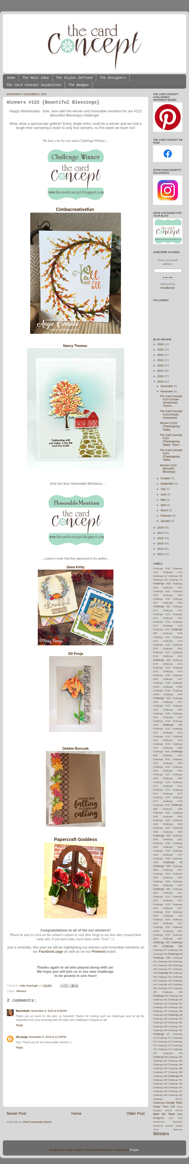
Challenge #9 (175, 1076)
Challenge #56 (175, 1007)
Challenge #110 (172, 572)
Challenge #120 (172, 633)
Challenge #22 (172, 916)
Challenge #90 (160, 1080)
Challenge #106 (161, 568)
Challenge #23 (161, 942)
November (167, 391)
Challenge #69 (175, 1030)
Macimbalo (23, 1010)
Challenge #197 (172, 855)
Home (11, 78)
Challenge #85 (160, 1068)
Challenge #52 (175, 999)
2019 (160, 381)
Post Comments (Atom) (37, 1121)
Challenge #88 (175, 1072)
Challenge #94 (160, 1087)
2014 (160, 548)
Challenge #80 (175, 1057)
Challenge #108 (172, 603)
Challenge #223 (161, 927)
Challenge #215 (161, 904)
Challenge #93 (175, 1084)
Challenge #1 (175, 580)
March (165, 510)
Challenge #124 (161, 645)
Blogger (134, 1149)
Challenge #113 (161, 614)
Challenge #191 (172, 839)
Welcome (177, 1129)
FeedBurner (168, 287)
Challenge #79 (172, 1053)
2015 (160, 543)
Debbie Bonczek (75, 748)
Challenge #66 (160, 1026)
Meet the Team (164, 1114)
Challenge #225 (161, 935)
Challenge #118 (172, 626)
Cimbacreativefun (75, 209)
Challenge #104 (172, 595)
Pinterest (99, 951)
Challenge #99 (175, 1095)
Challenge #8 (160, 1056)
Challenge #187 (161, 828)
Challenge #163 (172, 763)
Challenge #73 (165, 1042)
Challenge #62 (175, 1019)
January (166, 520)
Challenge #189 (172, 832)
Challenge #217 (172, 908)
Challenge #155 (172, 740)
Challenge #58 (175, 1011)
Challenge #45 (165, 984)
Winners (21, 991)
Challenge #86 (175, 1068)
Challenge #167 (161, 774)
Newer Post (16, 1113)
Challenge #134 (172, 671)
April (164, 505)
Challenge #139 (172, 694)
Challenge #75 (165, 1045)
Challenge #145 (161, 713)
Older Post (136, 1113)
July (163, 488)
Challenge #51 (160, 999)
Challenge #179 (161, 805)
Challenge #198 (161, 858)
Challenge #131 (172, 664)
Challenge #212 (161, 896)
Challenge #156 (161, 744)
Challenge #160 (172, 755)
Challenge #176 (161, 797)
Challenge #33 (165, 961)
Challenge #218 (161, 912)
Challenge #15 (172, 724)
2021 (160, 370)
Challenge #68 (160, 1030)
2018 (160, 527)
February (166, 515)
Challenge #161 (161, 759)
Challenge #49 (172, 992)
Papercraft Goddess (75, 839)
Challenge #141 (172, 702)
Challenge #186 (172, 824)
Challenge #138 (161, 683)
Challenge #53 (160, 1003)
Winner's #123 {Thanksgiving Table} (170, 426)
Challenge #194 (172, 847)
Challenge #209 (172, 885)
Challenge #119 (161, 629)
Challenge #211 (172, 893)
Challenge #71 (165, 1038)
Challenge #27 (160, 950)
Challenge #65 (175, 1022)
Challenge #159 (161, 751)
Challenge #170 (161, 782)
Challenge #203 (161, 874)
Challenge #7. (161, 1034)
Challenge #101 (172, 587)
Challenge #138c (162, 690)
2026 (160, 344)
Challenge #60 (160, 1019)
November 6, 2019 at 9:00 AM (49, 1010)
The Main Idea (35, 78)
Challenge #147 (172, 717)
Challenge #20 (161, 866)
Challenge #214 (172, 900)
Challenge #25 (172, 946)
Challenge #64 (160, 1022)
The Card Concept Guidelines (33, 85)
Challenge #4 (164, 972)
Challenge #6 (175, 1014)
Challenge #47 (165, 988)
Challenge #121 (161, 637)
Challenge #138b (172, 687)
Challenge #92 (160, 1084)
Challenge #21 (161, 889)
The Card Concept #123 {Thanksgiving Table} (171, 455)
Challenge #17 (160, 576)
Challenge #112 (172, 610)
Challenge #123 (172, 641)
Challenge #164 (161, 767)
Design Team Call (164, 1106)
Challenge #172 (172, 786)
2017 (160, 532)
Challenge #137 (172, 679)
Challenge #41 (165, 977)
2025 (160, 349)
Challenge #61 (160, 580)
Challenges (159, 1102)
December (167, 386)
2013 (160, 554)
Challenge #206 (161, 881)
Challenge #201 (172, 870)
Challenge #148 (161, 721)
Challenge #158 (172, 748)
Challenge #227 (172, 939)
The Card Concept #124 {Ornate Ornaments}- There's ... (171, 401)
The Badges (78, 85)
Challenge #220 (161, 919)
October (166, 478)
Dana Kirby (75, 567)
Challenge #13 (161, 660)
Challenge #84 (175, 1064)
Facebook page (51, 951)
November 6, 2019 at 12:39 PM (47, 1036)
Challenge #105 (161, 599)
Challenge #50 (175, 996)
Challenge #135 (161, 675)
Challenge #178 (172, 801)
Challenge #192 (161, 843)
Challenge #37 (165, 969)
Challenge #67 (175, 1026)
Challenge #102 (161, 591)
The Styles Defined (74, 78)
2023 (160, 360)
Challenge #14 (161, 698)
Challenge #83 (160, 1064)
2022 (160, 365)
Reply (19, 1025)
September (168, 483)
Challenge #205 (172, 877)
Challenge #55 (160, 1007)
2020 (160, 376)
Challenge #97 (175, 1091)
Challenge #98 (160, 1095)
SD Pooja (75, 654)
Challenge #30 (161, 957)
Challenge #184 (161, 820)
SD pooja (22, 1036)
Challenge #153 (161, 736)
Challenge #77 (165, 1049)
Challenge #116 (161, 622)
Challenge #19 (161, 835)
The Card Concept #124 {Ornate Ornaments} (171, 414)
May (164, 499)
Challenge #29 (160, 954)
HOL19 (168, 1110)
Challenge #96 (160, 1091)
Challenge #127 (161, 652)
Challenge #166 (172, 771)
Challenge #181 (161, 813)
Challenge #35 (165, 965)
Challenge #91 (175, 1080)
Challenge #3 (175, 953)
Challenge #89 (160, 1076)
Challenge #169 (172, 778)
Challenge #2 (172, 862)
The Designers (113, 78)
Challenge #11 (161, 606)
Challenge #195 (161, 851)
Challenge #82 (175, 1061)
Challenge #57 (160, 1011)
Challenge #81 (160, 1061)
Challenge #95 (175, 1087)
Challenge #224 (172, 931)
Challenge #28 (175, 950)
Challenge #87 (160, 1072)
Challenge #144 (172, 710)
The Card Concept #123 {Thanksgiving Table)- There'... (171, 439)
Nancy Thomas (75, 346)
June (164, 494)
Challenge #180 (172, 809)
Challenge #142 (161, 706)
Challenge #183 (172, 816)
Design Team (174, 1102)
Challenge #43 (165, 981)
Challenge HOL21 (167, 1099)
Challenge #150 (161, 729)
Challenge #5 (160, 995)
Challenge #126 (172, 648)
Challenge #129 (172, 656)
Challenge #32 (175, 576)
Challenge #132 (161, 668)
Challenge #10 (161, 583)
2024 (160, 354)
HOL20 (179, 1110)
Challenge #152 (172, 733)
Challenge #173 (161, 790)
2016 (160, 538)
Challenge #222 (172, 923)
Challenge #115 (172, 618)
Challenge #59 (160, 1015)
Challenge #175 (172, 793)
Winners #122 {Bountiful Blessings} (168, 468)
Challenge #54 (175, 1003)
